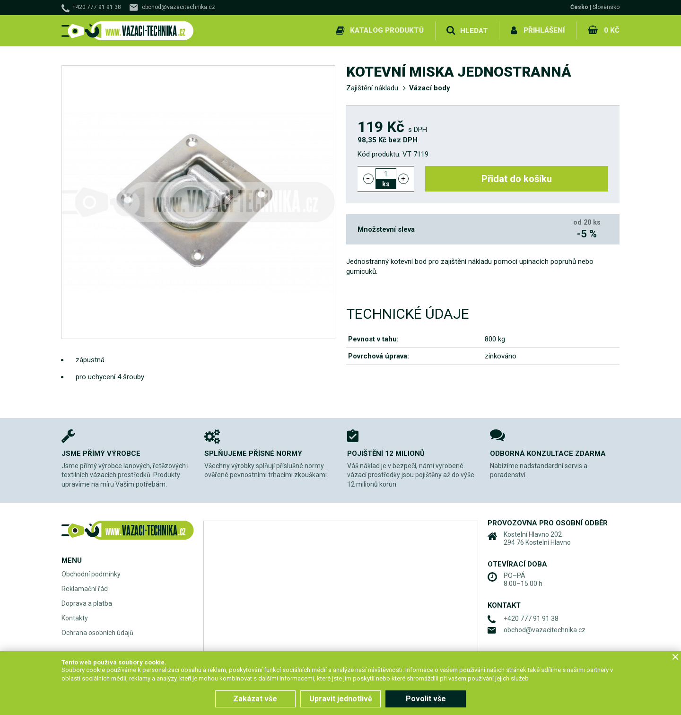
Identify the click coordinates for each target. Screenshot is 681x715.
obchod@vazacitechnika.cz (178, 7)
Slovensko (606, 7)
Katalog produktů (387, 30)
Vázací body (429, 88)
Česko (579, 7)
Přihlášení (544, 30)
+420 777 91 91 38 (96, 7)
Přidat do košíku (516, 178)
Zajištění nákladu (372, 88)
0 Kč (612, 30)
